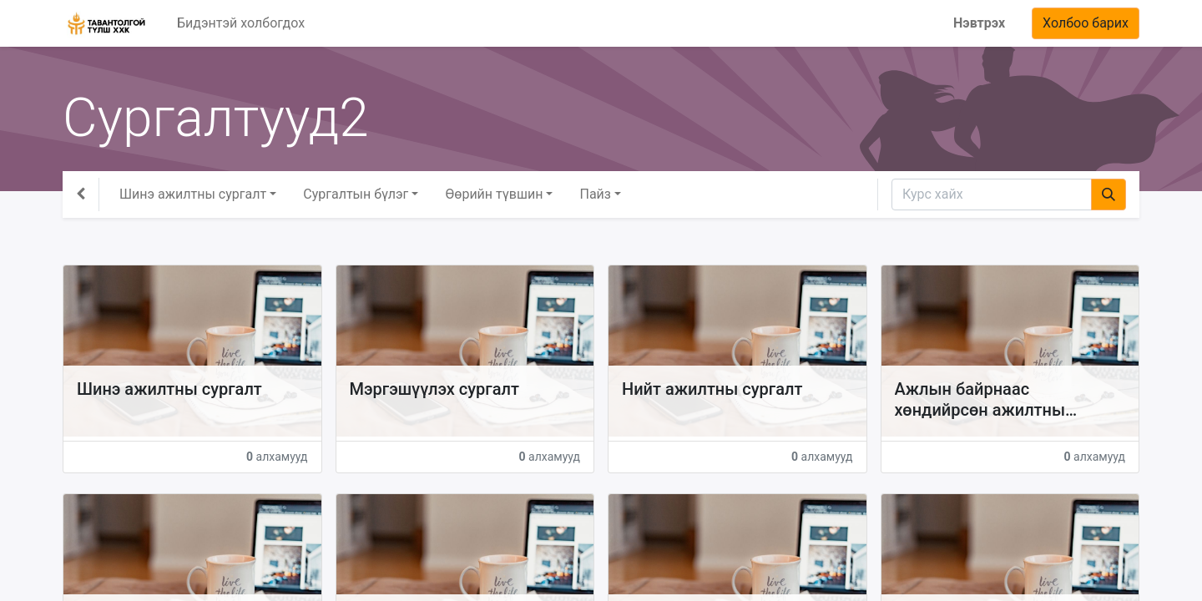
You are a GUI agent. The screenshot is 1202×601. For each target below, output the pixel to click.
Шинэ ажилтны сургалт (169, 389)
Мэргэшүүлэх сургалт (434, 389)
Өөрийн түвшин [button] (494, 194)
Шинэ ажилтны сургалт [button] (192, 194)
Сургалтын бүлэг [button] (355, 194)
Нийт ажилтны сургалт (712, 389)
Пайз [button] (594, 194)
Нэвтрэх (979, 23)
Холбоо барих (1086, 23)
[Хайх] (1108, 194)
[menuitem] (240, 23)
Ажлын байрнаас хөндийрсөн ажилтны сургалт (980, 400)
